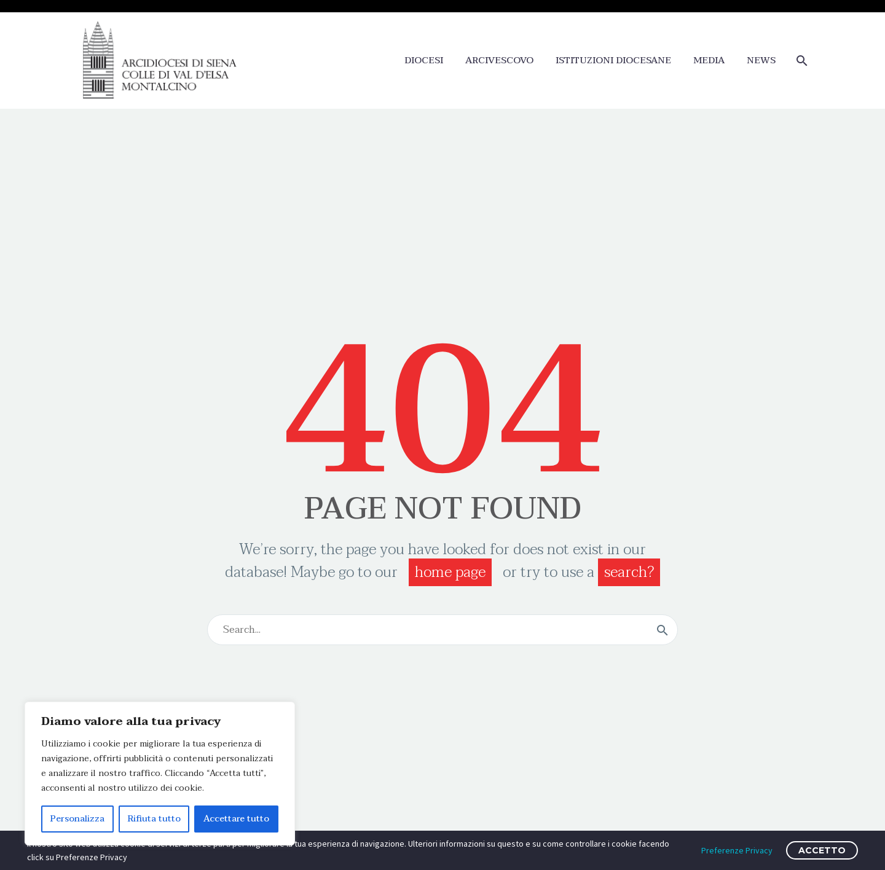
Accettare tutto (236, 819)
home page (450, 572)
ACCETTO (822, 850)
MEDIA (709, 60)
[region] (160, 773)
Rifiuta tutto (154, 819)
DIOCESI (423, 60)
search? (629, 572)
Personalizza (77, 819)
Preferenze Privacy (737, 850)
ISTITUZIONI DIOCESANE (613, 60)
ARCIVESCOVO (499, 60)
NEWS (761, 60)
